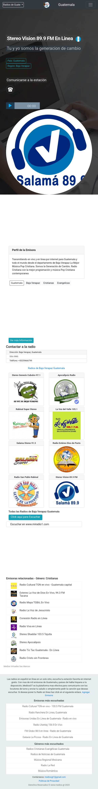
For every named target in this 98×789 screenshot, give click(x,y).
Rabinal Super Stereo (26, 409)
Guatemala (66, 5)
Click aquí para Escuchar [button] (25, 516)
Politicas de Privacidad (49, 781)
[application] (23, 105)
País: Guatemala (16, 60)
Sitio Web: (14, 356)
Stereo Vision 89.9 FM (66, 477)
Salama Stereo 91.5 (26, 443)
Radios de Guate (12, 4)
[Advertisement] (49, 219)
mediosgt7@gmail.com (55, 777)
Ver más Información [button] (21, 340)
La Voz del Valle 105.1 (66, 409)
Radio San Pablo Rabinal (26, 477)
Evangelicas (63, 283)
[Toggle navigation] (90, 4)
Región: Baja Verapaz (19, 66)
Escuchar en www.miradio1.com (29, 524)
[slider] (27, 105)
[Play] (10, 105)
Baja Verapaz (33, 283)
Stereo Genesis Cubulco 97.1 (26, 375)
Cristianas (48, 283)
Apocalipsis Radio (66, 375)
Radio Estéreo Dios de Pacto (66, 443)
